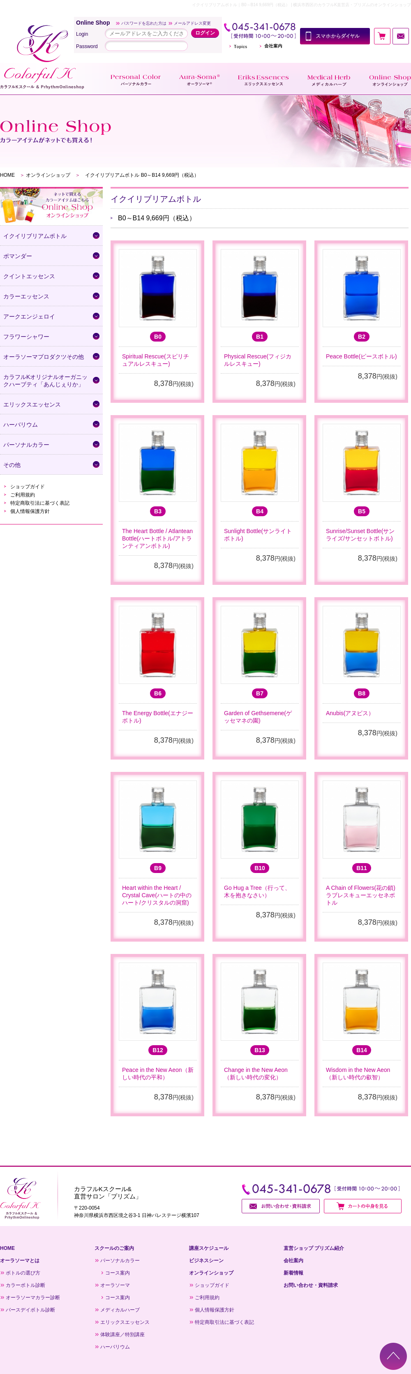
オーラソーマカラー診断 (33, 1297)
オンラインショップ (48, 175)
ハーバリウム (115, 1347)
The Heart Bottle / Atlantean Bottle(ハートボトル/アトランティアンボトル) (157, 538)
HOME (7, 175)
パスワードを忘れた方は (143, 23)
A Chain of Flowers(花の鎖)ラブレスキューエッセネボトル (360, 895)
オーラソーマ (115, 1285)
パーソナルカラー (120, 1260)
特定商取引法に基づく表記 (39, 503)
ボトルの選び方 (23, 1273)
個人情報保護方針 (30, 511)
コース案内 (117, 1273)
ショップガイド (27, 487)
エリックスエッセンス (125, 1322)
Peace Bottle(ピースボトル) (361, 356)
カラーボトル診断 (25, 1285)
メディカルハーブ (120, 1310)
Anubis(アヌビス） (350, 713)
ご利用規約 (22, 495)
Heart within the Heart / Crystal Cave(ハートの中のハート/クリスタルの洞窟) (157, 895)
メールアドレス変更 (192, 23)
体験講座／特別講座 (122, 1334)
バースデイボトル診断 (30, 1310)
